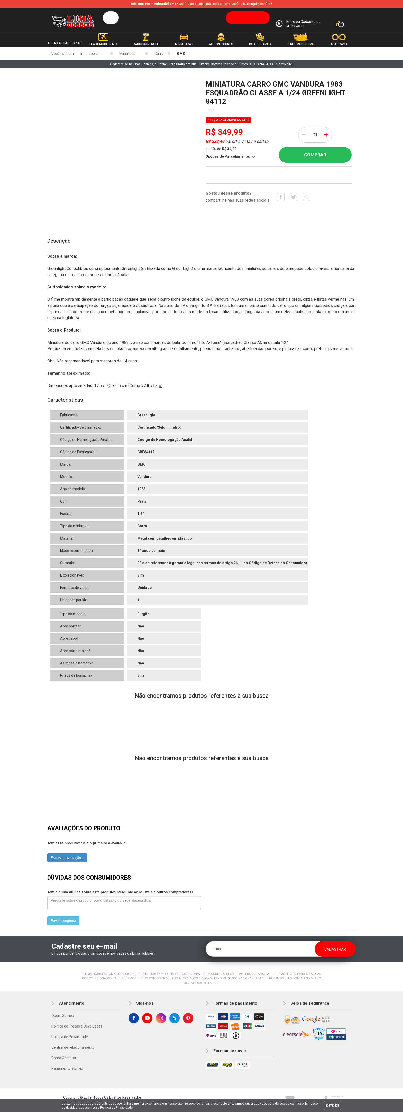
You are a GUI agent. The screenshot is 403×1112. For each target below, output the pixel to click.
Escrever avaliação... (67, 858)
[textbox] (186, 17)
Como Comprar (63, 1058)
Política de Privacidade (69, 1037)
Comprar (315, 154)
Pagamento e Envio (67, 1068)
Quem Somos (62, 1016)
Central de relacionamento (73, 1047)
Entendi (332, 1105)
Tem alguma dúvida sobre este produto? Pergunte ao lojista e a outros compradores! (120, 892)
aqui (253, 4)
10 (213, 149)
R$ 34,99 (229, 149)
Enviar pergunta (63, 921)
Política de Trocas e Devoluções (76, 1026)
